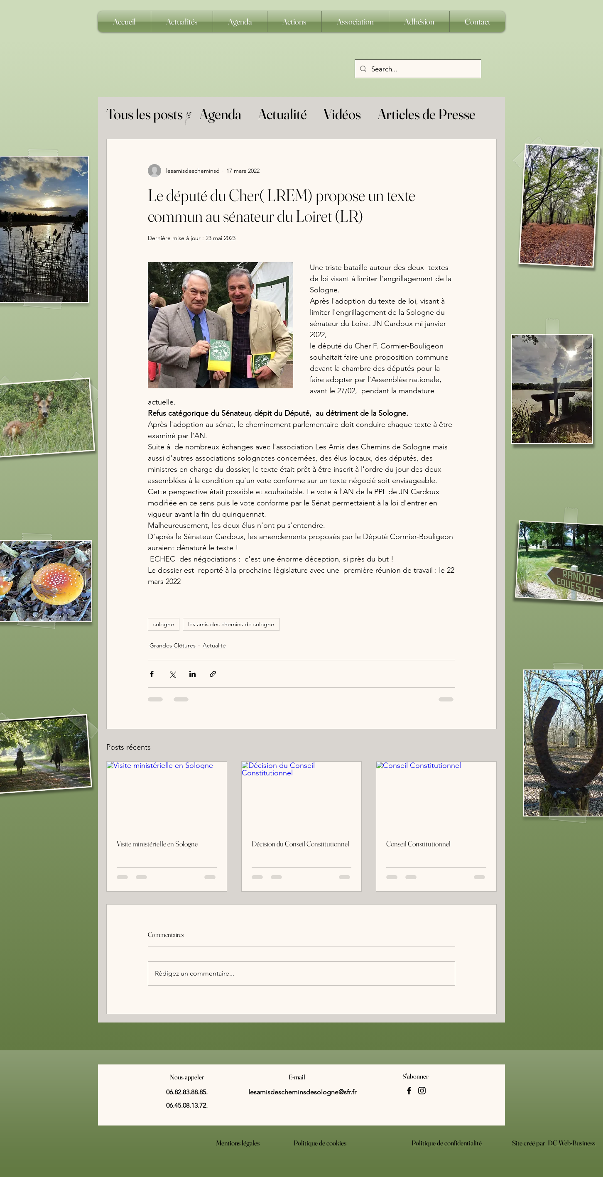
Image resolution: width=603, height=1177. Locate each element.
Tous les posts (144, 114)
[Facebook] (409, 1091)
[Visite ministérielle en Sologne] (167, 795)
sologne (163, 624)
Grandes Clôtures (173, 645)
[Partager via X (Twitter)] (172, 674)
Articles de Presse (426, 114)
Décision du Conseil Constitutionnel (300, 843)
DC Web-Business (572, 1142)
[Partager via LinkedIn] (192, 674)
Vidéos (342, 114)
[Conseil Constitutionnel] (436, 795)
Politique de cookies (320, 1142)
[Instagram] (422, 1091)
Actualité (282, 114)
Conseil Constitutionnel (418, 843)
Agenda (220, 114)
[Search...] (417, 69)
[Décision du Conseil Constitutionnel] (302, 795)
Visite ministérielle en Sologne (157, 843)
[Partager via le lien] (213, 674)
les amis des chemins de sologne (231, 624)
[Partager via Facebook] (152, 674)
